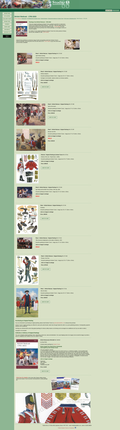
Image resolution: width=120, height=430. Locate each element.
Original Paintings (44, 18)
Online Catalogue (18, 18)
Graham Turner (56, 344)
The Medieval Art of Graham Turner (33, 18)
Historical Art (24, 18)
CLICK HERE (57, 26)
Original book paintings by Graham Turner (56, 18)
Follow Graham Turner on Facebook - (66, 428)
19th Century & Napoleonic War (70, 18)
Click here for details (22, 377)
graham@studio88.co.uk (59, 322)
